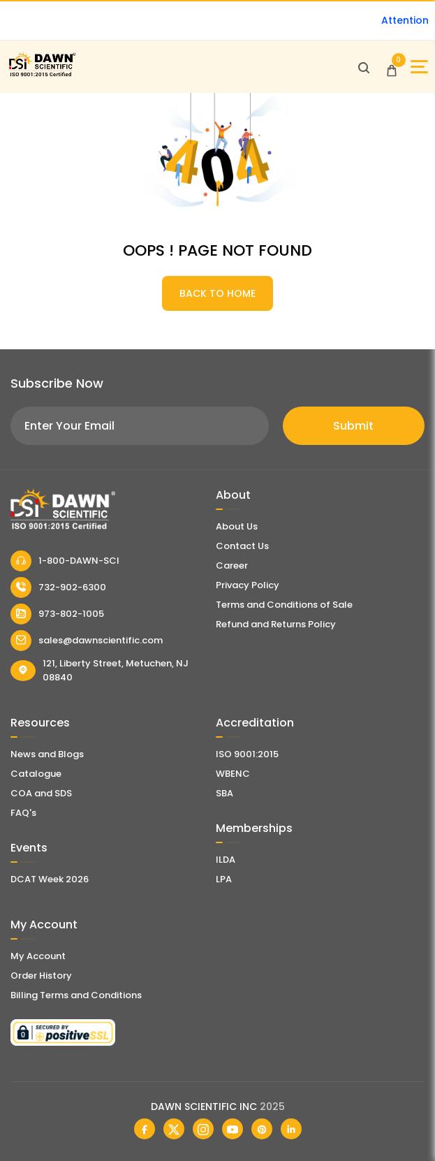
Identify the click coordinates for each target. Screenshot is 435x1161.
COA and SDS (41, 793)
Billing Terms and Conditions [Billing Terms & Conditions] (76, 995)
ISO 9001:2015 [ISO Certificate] (247, 754)
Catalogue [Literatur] (35, 773)
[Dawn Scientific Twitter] (173, 1128)
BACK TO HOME (217, 293)
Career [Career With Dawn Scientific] (232, 565)
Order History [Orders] (41, 975)
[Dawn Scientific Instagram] (203, 1128)
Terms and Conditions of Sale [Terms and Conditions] (284, 604)
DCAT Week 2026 (49, 879)
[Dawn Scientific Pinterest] (261, 1128)
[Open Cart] (391, 67)
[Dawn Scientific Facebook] (144, 1128)
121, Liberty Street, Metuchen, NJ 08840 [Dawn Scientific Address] (99, 670)
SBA (224, 793)
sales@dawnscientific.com (86, 640)
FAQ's (23, 812)
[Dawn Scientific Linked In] (291, 1128)
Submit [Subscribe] (353, 426)
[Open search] (364, 67)
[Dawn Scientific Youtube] (232, 1128)
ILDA (225, 859)
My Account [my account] (38, 956)
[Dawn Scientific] (42, 74)
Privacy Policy (247, 585)
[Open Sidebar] (419, 66)
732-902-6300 (58, 587)
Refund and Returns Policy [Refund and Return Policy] (276, 624)
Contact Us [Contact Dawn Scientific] (242, 546)
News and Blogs (47, 754)
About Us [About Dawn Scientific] (237, 526)
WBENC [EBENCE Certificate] (233, 773)
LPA (224, 879)
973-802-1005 (57, 614)
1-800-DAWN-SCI (64, 560)
